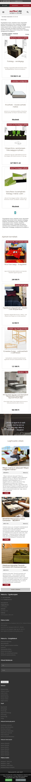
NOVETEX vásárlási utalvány (8, 655)
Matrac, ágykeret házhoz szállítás (9, 645)
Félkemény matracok (6, 732)
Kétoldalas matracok (6, 725)
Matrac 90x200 (5, 751)
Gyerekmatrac (4, 695)
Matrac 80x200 (5, 747)
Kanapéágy (4, 708)
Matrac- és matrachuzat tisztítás (9, 653)
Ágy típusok (4, 707)
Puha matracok (5, 734)
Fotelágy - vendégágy (15, 61)
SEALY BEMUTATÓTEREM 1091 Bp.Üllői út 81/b (12, 631)
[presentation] (13, 676)
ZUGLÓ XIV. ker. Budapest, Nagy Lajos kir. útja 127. (13, 629)
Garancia (3, 647)
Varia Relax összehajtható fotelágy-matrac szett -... (15, 193)
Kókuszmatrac (4, 689)
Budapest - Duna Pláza (7, 765)
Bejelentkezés (26, 5)
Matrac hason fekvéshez (7, 731)
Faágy (2, 718)
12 (13, 16)
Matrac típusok (5, 697)
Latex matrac (4, 693)
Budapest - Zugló (5, 763)
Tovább (6, 493)
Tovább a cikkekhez (15, 589)
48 (17, 16)
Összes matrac (4, 698)
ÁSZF (21, 772)
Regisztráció (15, 5)
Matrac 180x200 (5, 749)
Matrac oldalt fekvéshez (7, 727)
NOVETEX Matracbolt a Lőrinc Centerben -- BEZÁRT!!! (14, 519)
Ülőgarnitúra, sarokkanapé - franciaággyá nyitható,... (15, 149)
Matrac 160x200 (5, 745)
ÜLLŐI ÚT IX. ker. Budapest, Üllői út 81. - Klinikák (12, 627)
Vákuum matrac (5, 691)
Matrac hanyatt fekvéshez (7, 736)
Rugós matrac (4, 700)
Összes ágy (3, 710)
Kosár (4, 5)
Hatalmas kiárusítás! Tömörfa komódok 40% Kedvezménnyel (14, 566)
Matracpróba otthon (6, 649)
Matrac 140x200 (5, 754)
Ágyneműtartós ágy (6, 712)
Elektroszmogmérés (6, 641)
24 (15, 16)
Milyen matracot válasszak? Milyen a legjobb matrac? (16, 468)
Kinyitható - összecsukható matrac (15, 106)
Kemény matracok (6, 729)
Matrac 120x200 (5, 753)
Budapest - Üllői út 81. (6, 761)
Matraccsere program (6, 651)
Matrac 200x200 (5, 743)
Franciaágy (4, 714)
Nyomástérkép (5, 643)
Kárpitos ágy (4, 716)
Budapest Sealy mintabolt (7, 767)
